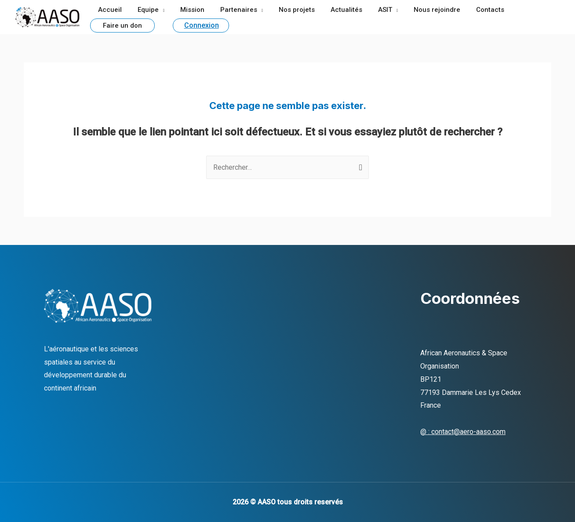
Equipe (144, 10)
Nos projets (285, 10)
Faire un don (520, 10)
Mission (186, 10)
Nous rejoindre (418, 10)
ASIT (368, 10)
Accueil (108, 10)
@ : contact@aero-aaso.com (463, 431)
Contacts (469, 10)
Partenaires (229, 10)
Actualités (332, 10)
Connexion (132, 24)
